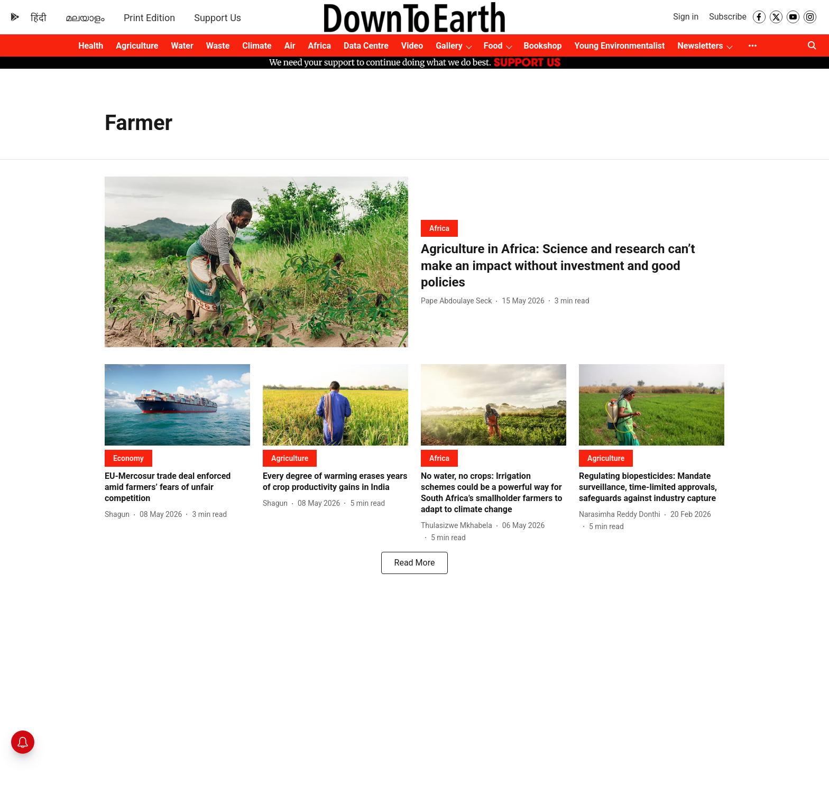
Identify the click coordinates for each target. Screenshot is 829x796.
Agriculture (137, 46)
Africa (319, 46)
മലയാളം (85, 17)
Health (90, 46)
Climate (256, 46)
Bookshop (543, 46)
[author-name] (458, 301)
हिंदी (39, 17)
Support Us (217, 17)
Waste (218, 46)
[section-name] (439, 228)
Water (182, 46)
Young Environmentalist (620, 46)
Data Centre (366, 46)
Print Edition (149, 17)
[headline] (572, 266)
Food (493, 46)
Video (412, 46)
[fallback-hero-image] (256, 262)
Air (290, 46)
